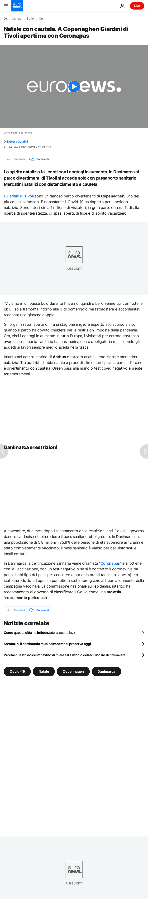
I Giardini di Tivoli (19, 196)
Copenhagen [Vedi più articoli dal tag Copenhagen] (73, 671)
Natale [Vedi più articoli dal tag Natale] (44, 671)
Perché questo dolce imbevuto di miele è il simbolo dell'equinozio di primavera (64, 655)
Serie (30, 18)
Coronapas (110, 563)
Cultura (17, 18)
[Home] (5, 18)
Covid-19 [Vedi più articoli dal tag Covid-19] (17, 671)
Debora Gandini (17, 141)
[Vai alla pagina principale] (17, 5)
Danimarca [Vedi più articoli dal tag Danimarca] (106, 671)
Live (137, 6)
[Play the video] (74, 86)
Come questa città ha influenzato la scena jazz (39, 632)
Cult (41, 18)
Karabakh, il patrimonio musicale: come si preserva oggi (47, 644)
